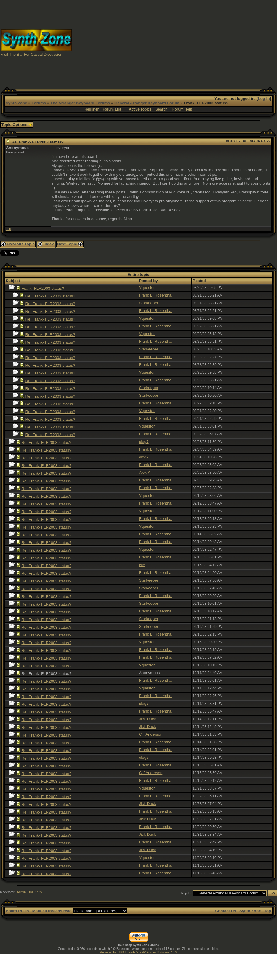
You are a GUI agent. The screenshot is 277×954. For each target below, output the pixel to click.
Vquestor (147, 287)
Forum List (112, 109)
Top (8, 229)
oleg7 (144, 441)
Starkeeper (148, 303)
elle (142, 565)
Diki (30, 892)
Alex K (144, 472)
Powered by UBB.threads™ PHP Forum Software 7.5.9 (138, 952)
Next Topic (70, 244)
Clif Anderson (150, 734)
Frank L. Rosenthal (155, 295)
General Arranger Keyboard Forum (146, 103)
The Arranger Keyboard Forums (80, 103)
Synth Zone (16, 103)
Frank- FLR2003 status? (42, 288)
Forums (38, 103)
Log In (264, 98)
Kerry (38, 892)
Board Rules (17, 911)
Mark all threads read (52, 911)
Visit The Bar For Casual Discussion (32, 54)
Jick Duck (147, 719)
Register (91, 109)
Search (161, 109)
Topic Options (16, 124)
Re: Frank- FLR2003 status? (50, 296)
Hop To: (186, 893)
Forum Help (182, 109)
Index (46, 244)
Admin (21, 892)
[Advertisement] (174, 42)
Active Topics (140, 109)
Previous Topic (18, 244)
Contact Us (225, 911)
